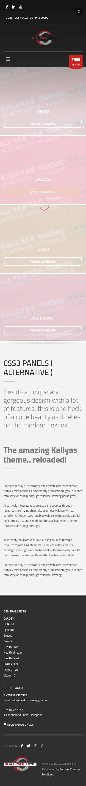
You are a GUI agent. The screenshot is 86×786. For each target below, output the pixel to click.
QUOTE (76, 62)
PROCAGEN (10, 664)
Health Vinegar (12, 652)
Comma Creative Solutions (61, 771)
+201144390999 (38, 17)
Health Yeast (11, 658)
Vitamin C (9, 675)
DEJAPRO (9, 624)
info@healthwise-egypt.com (29, 700)
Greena (7, 635)
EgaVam (8, 629)
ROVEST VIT (10, 669)
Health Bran (10, 647)
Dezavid (8, 641)
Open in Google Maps (18, 724)
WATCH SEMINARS (43, 124)
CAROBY (8, 618)
